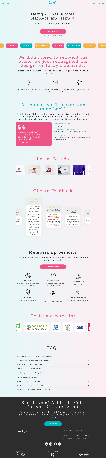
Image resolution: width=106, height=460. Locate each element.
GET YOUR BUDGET (53, 31)
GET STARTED (53, 423)
